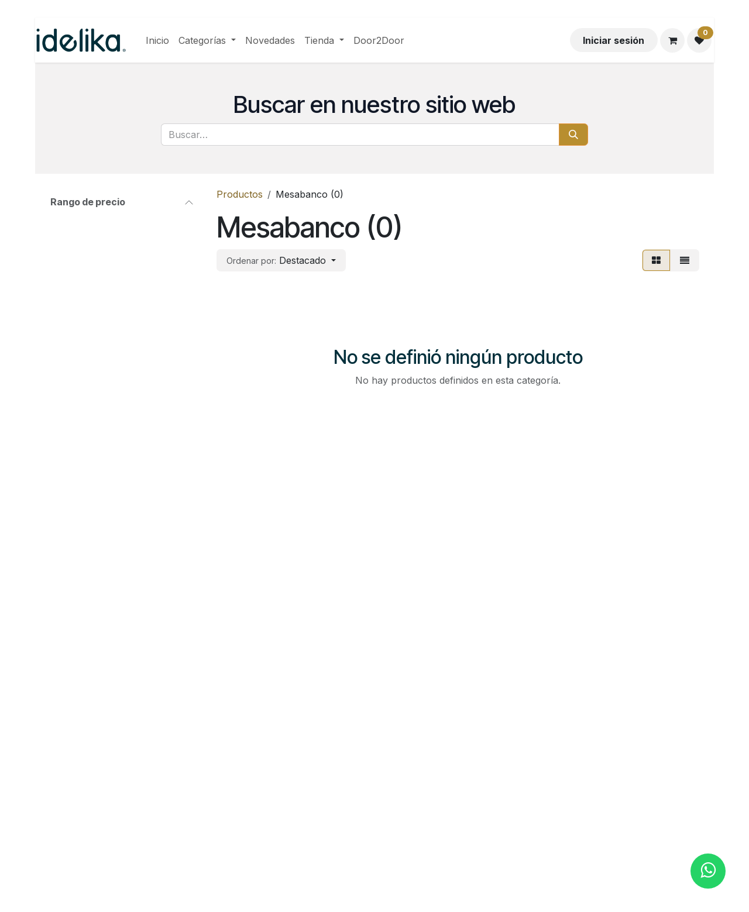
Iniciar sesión (613, 40)
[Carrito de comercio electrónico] (672, 40)
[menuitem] (157, 40)
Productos (240, 194)
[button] (281, 260)
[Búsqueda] (573, 134)
